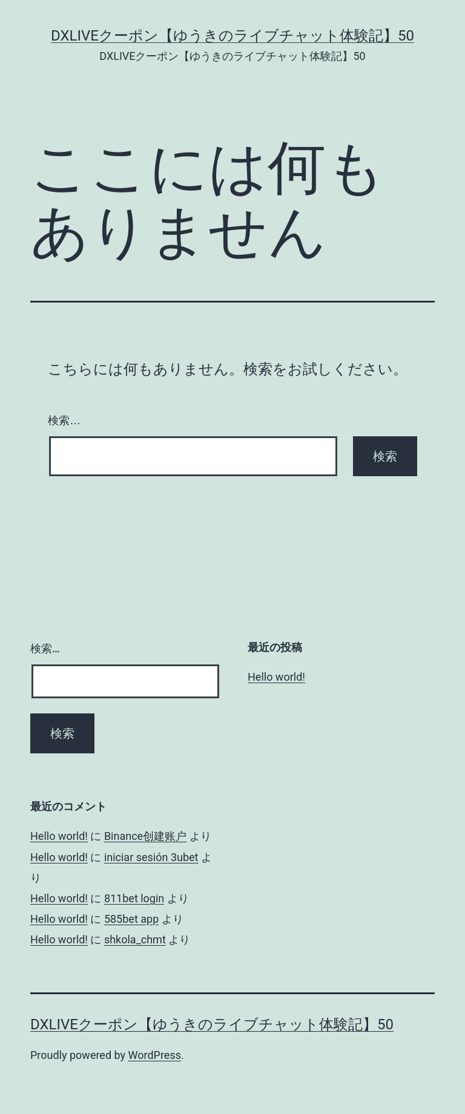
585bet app (131, 918)
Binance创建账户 (145, 836)
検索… (64, 420)
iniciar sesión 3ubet (151, 857)
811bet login (134, 898)
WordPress (154, 1055)
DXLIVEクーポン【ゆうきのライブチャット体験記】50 (232, 35)
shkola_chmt (135, 939)
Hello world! (276, 676)
